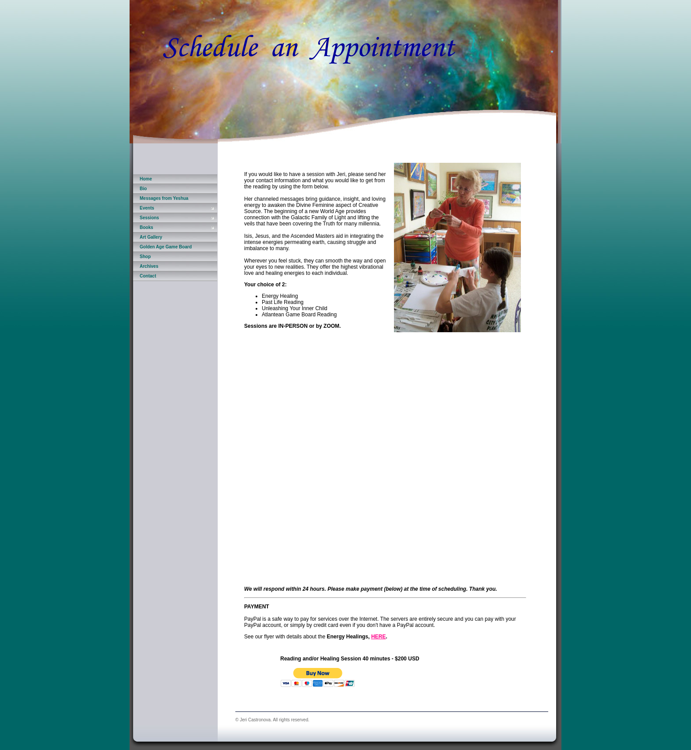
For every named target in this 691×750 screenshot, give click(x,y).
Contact (148, 276)
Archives (149, 266)
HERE (378, 637)
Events (147, 208)
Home (146, 178)
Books (146, 227)
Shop (145, 256)
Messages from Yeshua (164, 198)
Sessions (149, 217)
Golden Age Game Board (166, 246)
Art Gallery (151, 237)
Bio (143, 188)
